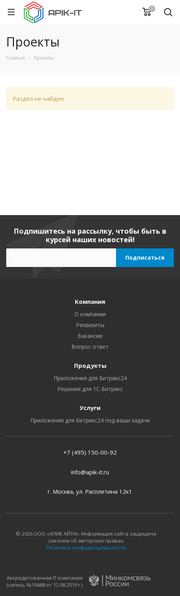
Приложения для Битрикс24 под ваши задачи (90, 420)
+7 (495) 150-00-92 (90, 452)
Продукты (90, 365)
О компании (90, 314)
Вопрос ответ (90, 346)
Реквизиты (90, 325)
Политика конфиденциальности (86, 547)
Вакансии (90, 335)
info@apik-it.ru (90, 472)
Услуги (90, 408)
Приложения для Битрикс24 (90, 378)
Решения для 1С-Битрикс (90, 389)
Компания (90, 301)
